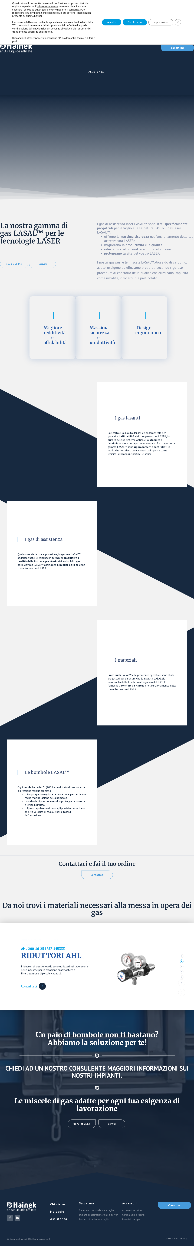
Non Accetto (135, 22)
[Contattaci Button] (33, 983)
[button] (181, 982)
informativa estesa (47, 6)
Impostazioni (161, 22)
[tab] (181, 956)
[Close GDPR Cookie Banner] (178, 22)
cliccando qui (53, 12)
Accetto (111, 22)
